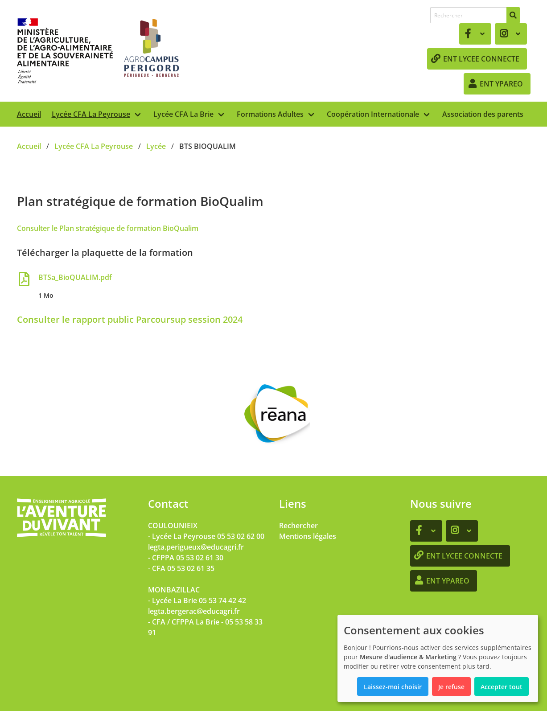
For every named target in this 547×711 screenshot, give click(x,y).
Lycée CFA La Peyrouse (91, 114)
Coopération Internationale (373, 114)
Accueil (29, 114)
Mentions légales (307, 536)
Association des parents (482, 114)
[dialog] (437, 658)
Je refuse (451, 686)
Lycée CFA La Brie (183, 114)
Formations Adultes (270, 114)
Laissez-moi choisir (393, 686)
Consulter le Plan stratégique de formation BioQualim (107, 228)
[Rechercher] (513, 15)
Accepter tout (501, 686)
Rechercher (298, 525)
